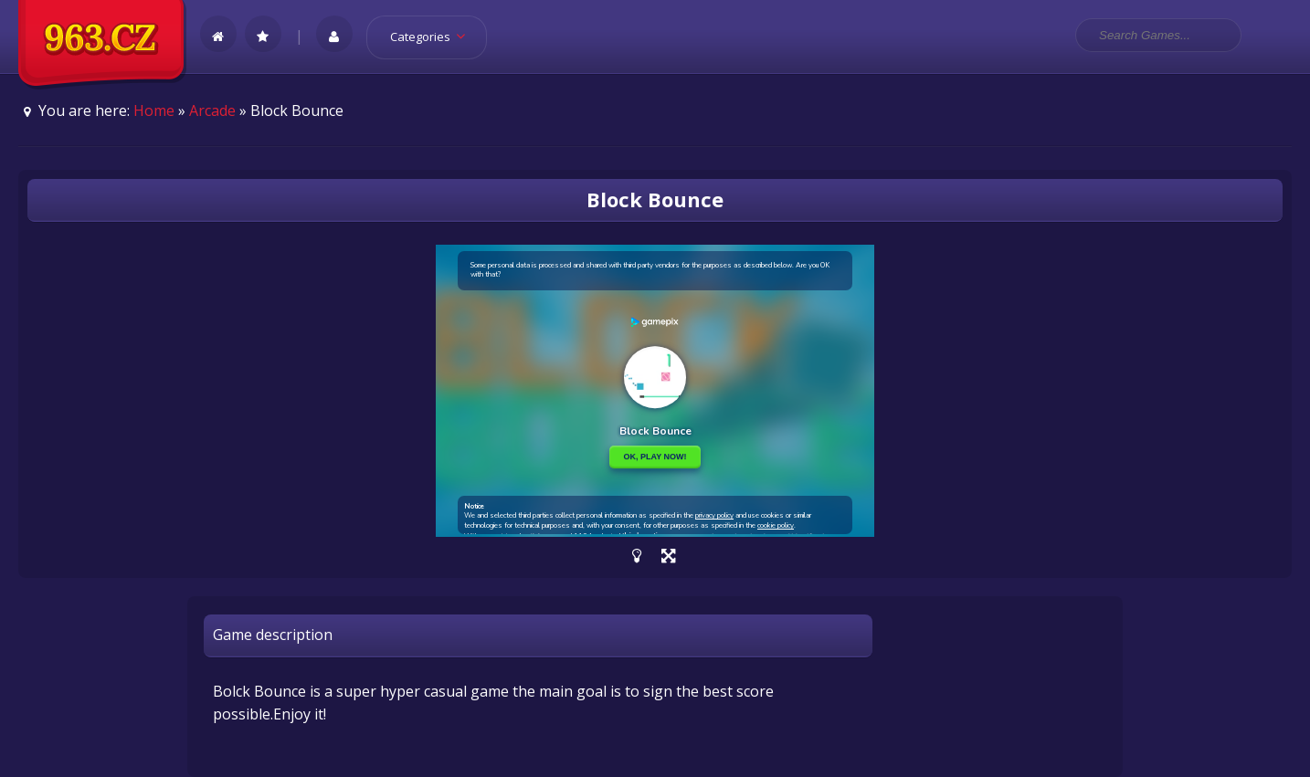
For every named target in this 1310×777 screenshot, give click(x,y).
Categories (433, 36)
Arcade (212, 110)
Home (153, 110)
